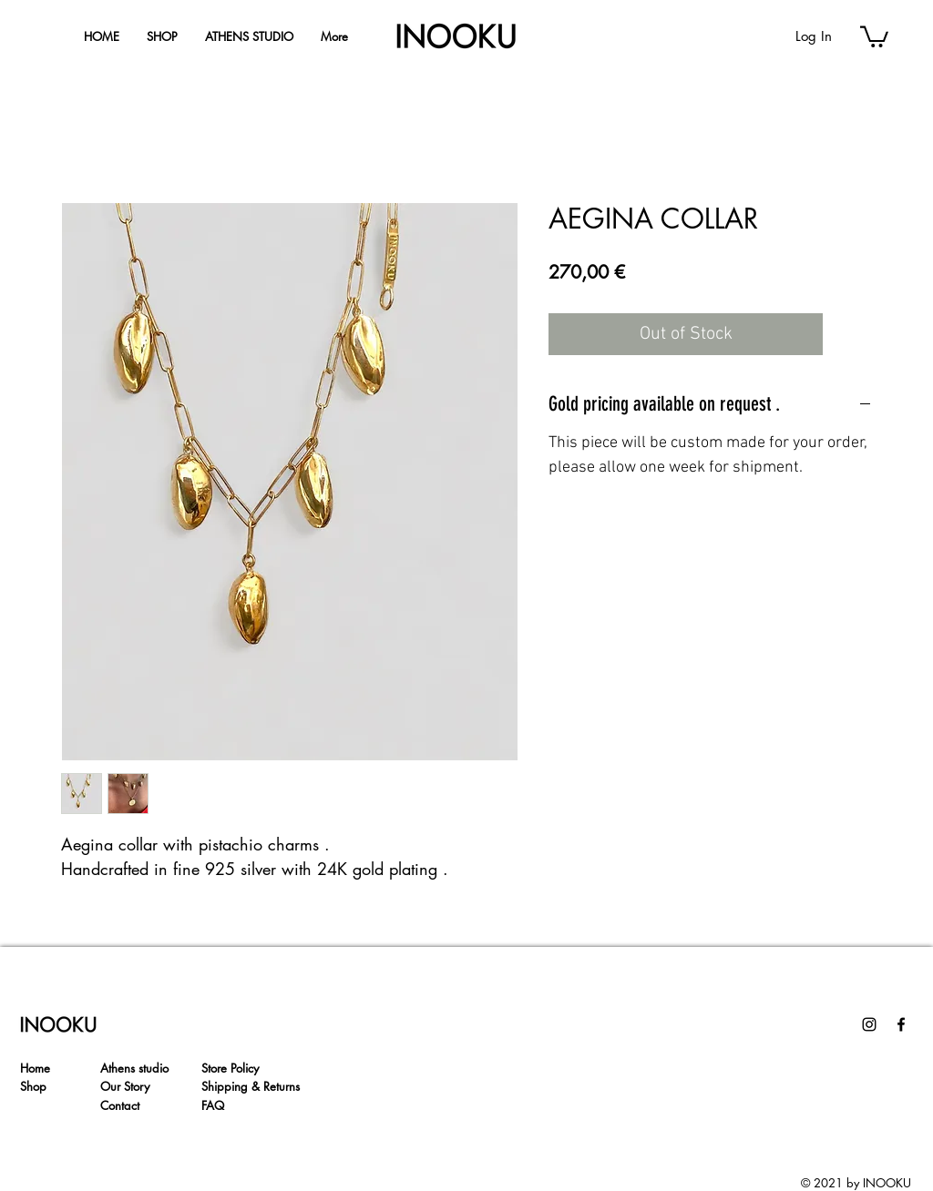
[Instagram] (869, 1024)
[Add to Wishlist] (851, 334)
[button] (874, 35)
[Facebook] (901, 1024)
